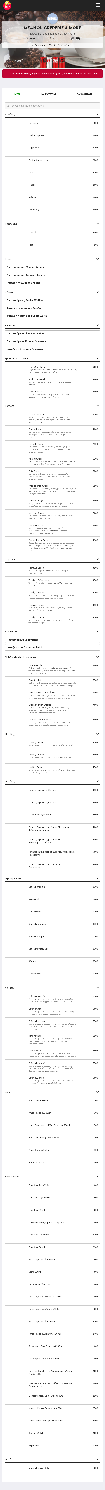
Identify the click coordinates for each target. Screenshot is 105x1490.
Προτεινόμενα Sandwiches (23, 639)
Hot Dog (10, 734)
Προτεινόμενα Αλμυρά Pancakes (26, 341)
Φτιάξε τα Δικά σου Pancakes (25, 349)
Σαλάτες (10, 987)
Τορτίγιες (10, 559)
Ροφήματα (11, 223)
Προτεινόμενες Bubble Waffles (25, 300)
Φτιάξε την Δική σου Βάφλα (24, 308)
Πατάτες (10, 781)
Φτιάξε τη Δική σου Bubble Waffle (27, 315)
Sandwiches (11, 631)
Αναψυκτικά (12, 1176)
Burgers (9, 406)
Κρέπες (9, 259)
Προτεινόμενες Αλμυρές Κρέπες (26, 274)
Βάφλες (9, 292)
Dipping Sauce (13, 878)
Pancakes (10, 325)
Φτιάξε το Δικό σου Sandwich (24, 647)
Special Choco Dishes (17, 358)
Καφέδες (10, 114)
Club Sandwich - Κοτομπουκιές (22, 657)
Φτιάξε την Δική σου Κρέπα (24, 282)
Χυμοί (8, 1092)
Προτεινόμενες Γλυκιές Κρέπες (25, 267)
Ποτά (8, 1459)
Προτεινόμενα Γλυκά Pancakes (25, 333)
